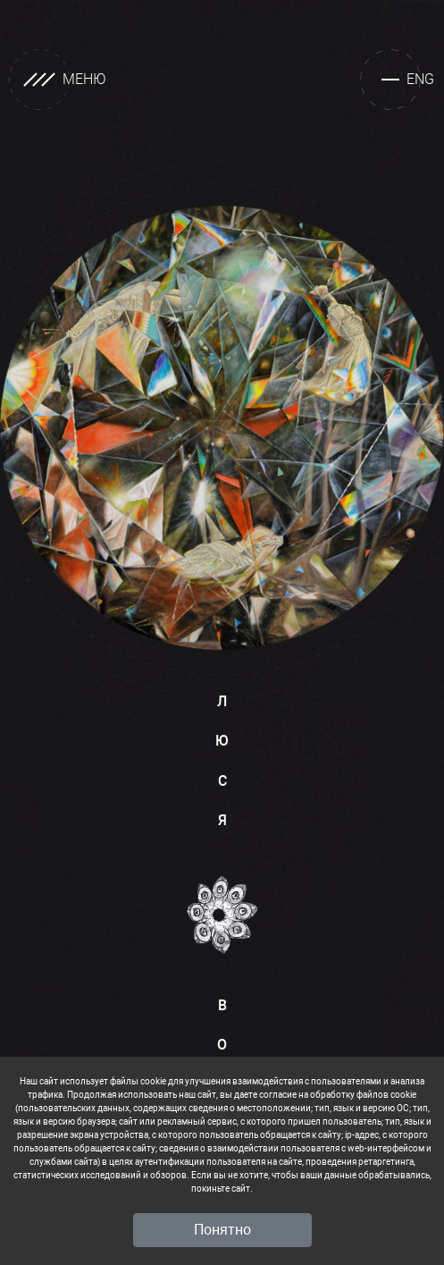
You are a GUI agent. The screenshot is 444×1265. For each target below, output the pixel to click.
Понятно (222, 1229)
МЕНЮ (57, 79)
